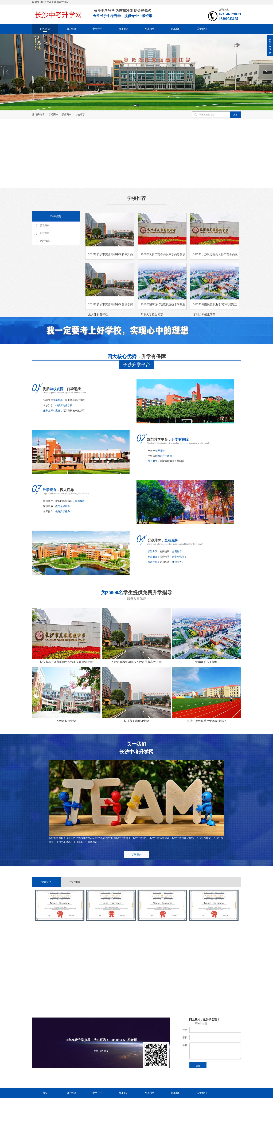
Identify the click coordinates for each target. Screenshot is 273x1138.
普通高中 (53, 114)
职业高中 (66, 114)
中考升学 (97, 28)
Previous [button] (7, 72)
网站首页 (45, 28)
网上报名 (149, 28)
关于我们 (202, 28)
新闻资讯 (123, 28)
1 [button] (135, 105)
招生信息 (71, 28)
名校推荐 (80, 114)
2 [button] (138, 105)
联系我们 (176, 28)
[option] (136, 72)
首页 (45, 1093)
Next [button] (266, 72)
